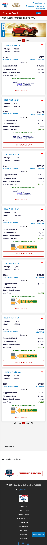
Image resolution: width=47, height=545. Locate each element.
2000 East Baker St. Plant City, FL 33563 (36, 7)
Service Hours (23, 510)
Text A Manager (38, 535)
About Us (23, 530)
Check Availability (23, 90)
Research (23, 538)
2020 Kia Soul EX (11, 100)
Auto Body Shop (23, 518)
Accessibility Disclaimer (30, 473)
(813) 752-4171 (39, 3)
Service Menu (23, 514)
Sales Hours (24, 507)
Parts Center (23, 522)
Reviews (23, 534)
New (3, 27)
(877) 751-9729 (25, 490)
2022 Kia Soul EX (11, 209)
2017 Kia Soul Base (12, 372)
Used (3, 33)
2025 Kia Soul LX (11, 263)
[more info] (23, 42)
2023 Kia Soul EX (11, 154)
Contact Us (23, 527)
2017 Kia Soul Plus (12, 45)
